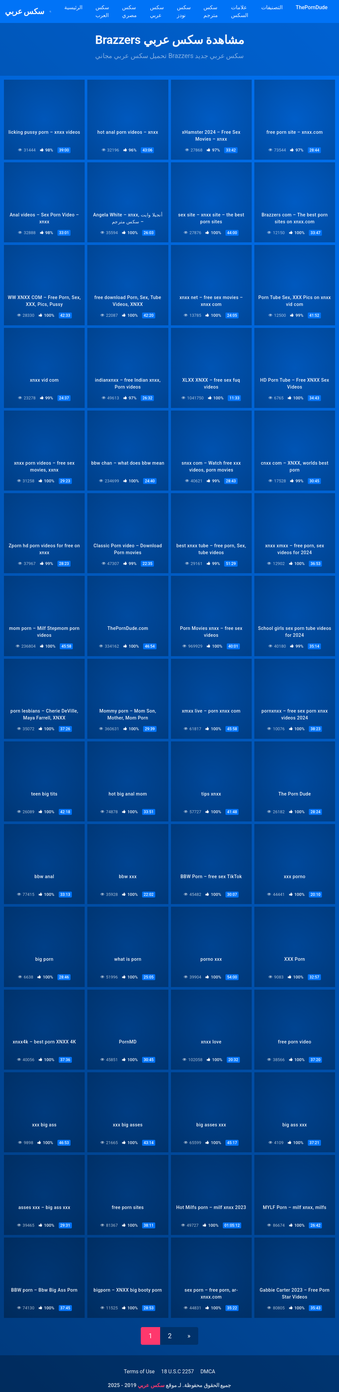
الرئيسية (78, 7)
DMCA (208, 1365)
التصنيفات (276, 7)
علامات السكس (244, 11)
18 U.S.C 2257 (177, 1365)
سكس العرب (107, 11)
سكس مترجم (215, 11)
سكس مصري (134, 11)
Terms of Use (139, 1365)
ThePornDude (316, 7)
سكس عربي (28, 11)
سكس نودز (189, 11)
